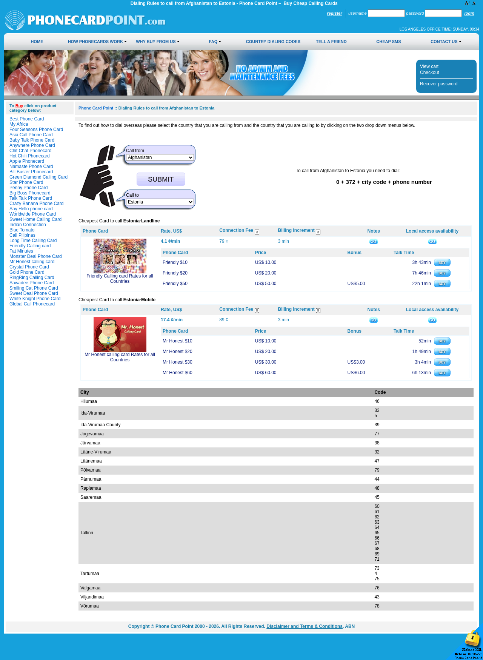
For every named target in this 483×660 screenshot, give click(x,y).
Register (334, 13)
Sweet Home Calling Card (35, 219)
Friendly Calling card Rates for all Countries (119, 278)
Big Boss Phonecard (30, 193)
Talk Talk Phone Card (30, 198)
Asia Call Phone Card (31, 134)
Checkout (429, 72)
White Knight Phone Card (34, 298)
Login (469, 13)
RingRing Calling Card (31, 277)
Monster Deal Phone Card (35, 256)
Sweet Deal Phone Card (33, 293)
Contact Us (444, 41)
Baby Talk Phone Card (31, 140)
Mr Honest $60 (177, 372)
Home (37, 41)
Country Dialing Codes (273, 41)
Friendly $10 (175, 262)
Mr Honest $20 (177, 351)
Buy (19, 105)
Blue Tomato (22, 230)
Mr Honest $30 (177, 362)
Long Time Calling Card (33, 240)
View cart (429, 66)
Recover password (438, 83)
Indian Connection (27, 224)
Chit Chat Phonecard (30, 150)
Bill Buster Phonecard (31, 171)
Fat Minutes (21, 251)
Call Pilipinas (22, 235)
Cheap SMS (388, 41)
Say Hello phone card (31, 208)
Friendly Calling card (30, 245)
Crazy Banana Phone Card (36, 203)
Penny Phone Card (28, 187)
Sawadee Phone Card (31, 282)
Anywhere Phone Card (32, 145)
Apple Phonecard (26, 161)
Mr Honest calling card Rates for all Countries (120, 357)
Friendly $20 (175, 273)
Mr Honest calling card (31, 261)
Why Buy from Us (155, 41)
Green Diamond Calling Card (38, 177)
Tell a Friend (331, 41)
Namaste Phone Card (31, 166)
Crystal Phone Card (29, 267)
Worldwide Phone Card (32, 214)
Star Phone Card (26, 182)
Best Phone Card (26, 119)
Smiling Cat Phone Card (33, 288)
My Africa (18, 124)
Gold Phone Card (27, 272)
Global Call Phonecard (32, 304)
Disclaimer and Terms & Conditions (304, 626)
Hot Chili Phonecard (29, 156)
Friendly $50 (175, 283)
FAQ (213, 41)
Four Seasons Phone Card (36, 129)
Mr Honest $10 (177, 341)
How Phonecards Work (95, 41)
